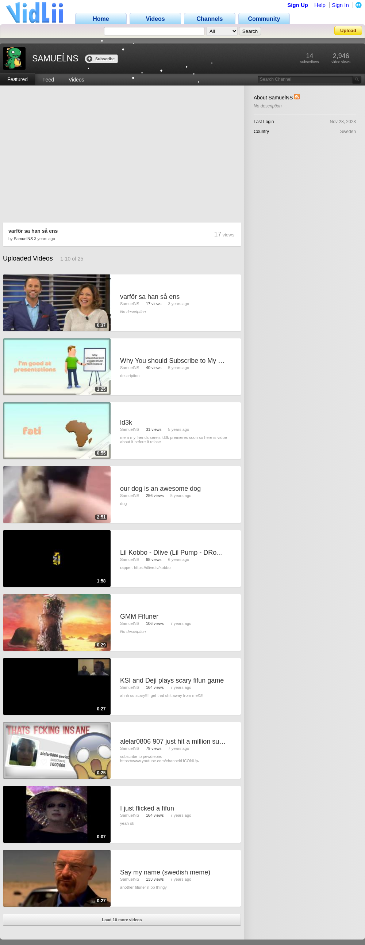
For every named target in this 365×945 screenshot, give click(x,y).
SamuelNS (23, 238)
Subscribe (101, 59)
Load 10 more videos (122, 920)
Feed (48, 80)
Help (320, 5)
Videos (76, 80)
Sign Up (297, 5)
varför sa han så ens (33, 231)
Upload (348, 30)
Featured (17, 79)
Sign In (340, 5)
